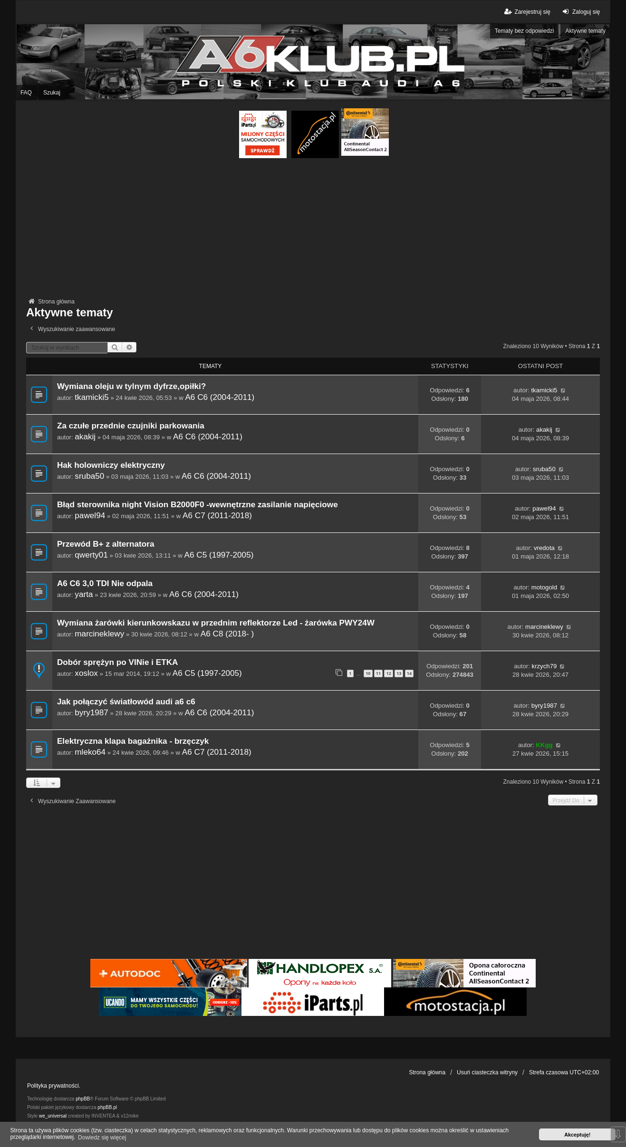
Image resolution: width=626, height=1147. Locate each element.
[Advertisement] (313, 229)
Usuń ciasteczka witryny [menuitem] (487, 1072)
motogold (544, 587)
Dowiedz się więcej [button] (102, 1137)
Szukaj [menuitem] (51, 92)
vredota (544, 547)
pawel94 (90, 515)
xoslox (86, 673)
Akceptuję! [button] (577, 1135)
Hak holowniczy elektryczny (111, 465)
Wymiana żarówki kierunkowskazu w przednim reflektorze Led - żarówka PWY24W (216, 622)
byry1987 (91, 712)
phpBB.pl (107, 1107)
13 (398, 673)
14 (409, 673)
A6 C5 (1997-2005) (219, 554)
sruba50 (89, 476)
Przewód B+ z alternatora (105, 544)
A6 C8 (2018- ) (227, 633)
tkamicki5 (92, 397)
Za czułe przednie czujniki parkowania (130, 425)
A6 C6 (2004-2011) (219, 397)
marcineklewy (99, 633)
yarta (84, 594)
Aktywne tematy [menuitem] (585, 31)
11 (378, 673)
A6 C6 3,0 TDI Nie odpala (105, 583)
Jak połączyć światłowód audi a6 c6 (126, 701)
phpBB (83, 1098)
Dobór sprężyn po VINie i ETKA (117, 662)
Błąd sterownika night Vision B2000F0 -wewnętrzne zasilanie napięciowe (197, 504)
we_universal (53, 1116)
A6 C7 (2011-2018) (217, 515)
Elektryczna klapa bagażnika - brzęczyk (133, 741)
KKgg (544, 745)
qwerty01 (91, 554)
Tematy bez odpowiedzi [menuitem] (524, 31)
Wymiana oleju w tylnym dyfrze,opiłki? (131, 386)
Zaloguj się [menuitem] (580, 11)
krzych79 (544, 666)
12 (388, 673)
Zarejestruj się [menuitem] (526, 11)
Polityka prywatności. (53, 1085)
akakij (85, 436)
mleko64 (90, 752)
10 (368, 673)
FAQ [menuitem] (26, 92)
